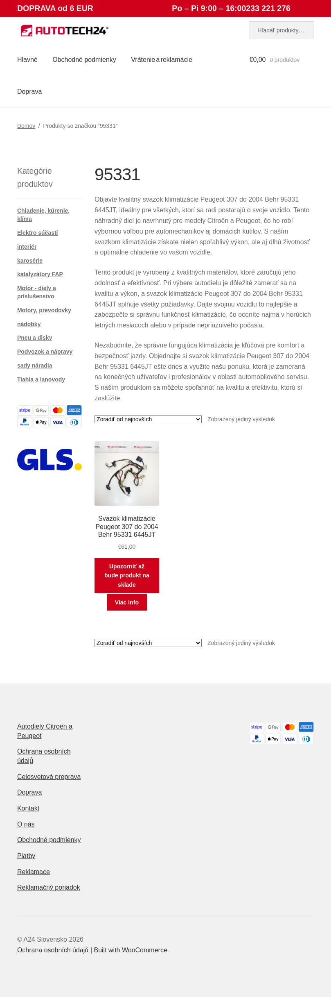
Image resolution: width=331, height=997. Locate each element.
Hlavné (27, 59)
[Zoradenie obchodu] (148, 419)
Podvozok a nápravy (44, 351)
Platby (26, 855)
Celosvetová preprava (49, 776)
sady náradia (34, 365)
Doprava (29, 91)
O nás (26, 824)
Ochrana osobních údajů (52, 950)
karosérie (30, 260)
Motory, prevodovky (44, 310)
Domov (26, 126)
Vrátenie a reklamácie (161, 59)
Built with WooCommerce (130, 950)
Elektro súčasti (37, 232)
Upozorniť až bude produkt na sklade (126, 575)
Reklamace (33, 871)
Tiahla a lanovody (41, 379)
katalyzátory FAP (40, 274)
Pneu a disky (34, 337)
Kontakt (28, 808)
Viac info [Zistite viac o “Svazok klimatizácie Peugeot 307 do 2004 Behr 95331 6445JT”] (127, 602)
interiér (26, 246)
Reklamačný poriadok (48, 887)
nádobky (29, 324)
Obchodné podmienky (84, 59)
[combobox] (281, 30)
